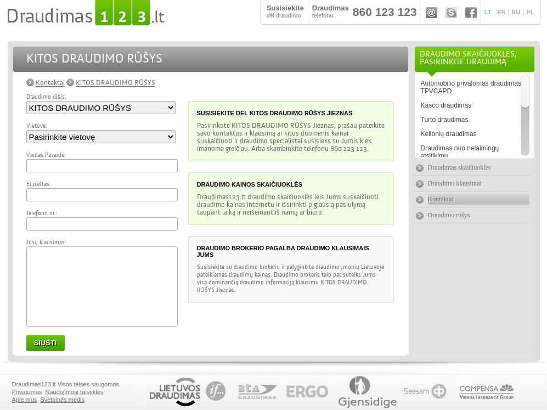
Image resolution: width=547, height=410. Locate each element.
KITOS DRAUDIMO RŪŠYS (115, 83)
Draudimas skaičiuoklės (459, 167)
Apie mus (24, 399)
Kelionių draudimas (449, 134)
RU (516, 12)
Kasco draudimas (446, 105)
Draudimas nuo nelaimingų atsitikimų (460, 152)
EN (501, 12)
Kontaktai (50, 83)
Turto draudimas (445, 119)
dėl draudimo (285, 11)
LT (488, 12)
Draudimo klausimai (455, 183)
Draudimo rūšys (449, 215)
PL (530, 12)
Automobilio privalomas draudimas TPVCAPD (471, 87)
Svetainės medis (62, 399)
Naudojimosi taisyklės (75, 392)
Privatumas (27, 392)
